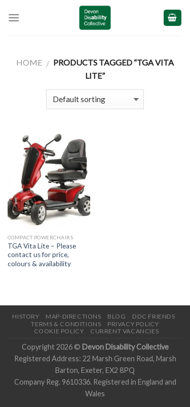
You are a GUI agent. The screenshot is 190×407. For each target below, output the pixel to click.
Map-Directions (73, 316)
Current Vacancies (124, 331)
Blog (116, 316)
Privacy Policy (133, 324)
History (25, 316)
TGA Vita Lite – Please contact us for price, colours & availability (42, 255)
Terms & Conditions (66, 324)
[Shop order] (95, 99)
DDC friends (153, 316)
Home (29, 62)
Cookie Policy (59, 331)
